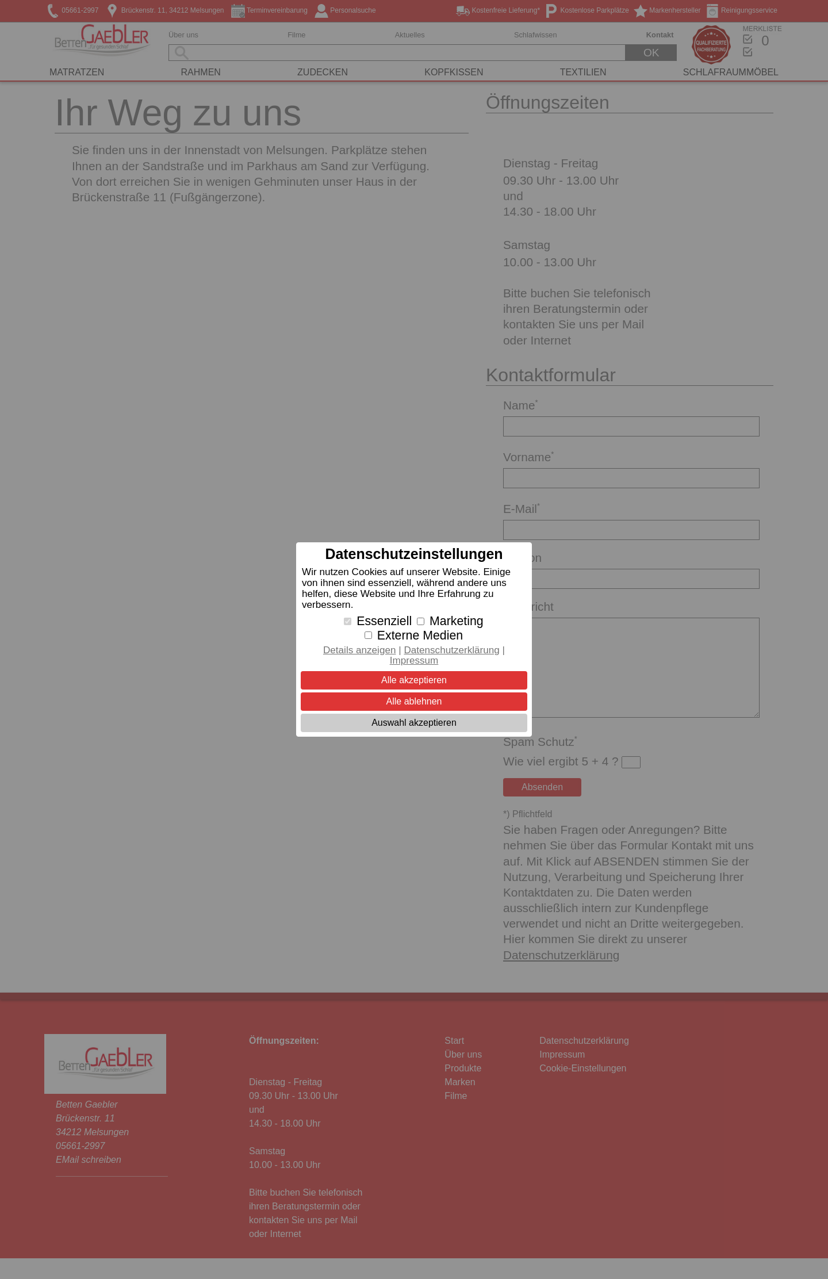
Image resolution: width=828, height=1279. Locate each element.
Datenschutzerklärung (451, 650)
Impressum (414, 660)
